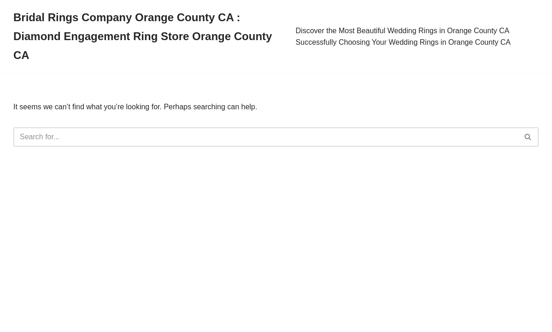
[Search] (265, 137)
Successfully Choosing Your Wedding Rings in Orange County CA (403, 42)
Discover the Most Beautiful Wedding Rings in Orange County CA (403, 31)
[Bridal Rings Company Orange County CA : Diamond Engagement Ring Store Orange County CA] (147, 36)
